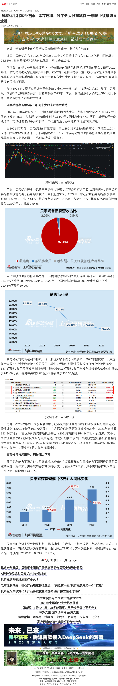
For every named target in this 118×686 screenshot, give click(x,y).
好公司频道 (27, 11)
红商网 (17, 11)
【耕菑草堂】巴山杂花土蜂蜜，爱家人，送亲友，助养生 (59, 668)
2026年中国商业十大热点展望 (59, 603)
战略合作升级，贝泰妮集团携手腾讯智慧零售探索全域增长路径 (42, 567)
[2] (55, 560)
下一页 (62, 560)
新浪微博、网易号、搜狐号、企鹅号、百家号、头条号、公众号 (59, 617)
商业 (88, 4)
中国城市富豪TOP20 (68, 598)
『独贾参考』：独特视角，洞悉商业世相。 (59, 648)
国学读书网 (59, 612)
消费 (93, 4)
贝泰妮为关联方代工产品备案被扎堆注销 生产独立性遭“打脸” (41, 591)
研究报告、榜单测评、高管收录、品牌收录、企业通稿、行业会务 (59, 676)
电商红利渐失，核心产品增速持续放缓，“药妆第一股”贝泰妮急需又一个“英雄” (52, 585)
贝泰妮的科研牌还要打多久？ (20, 579)
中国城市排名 (45, 598)
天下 (104, 4)
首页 (82, 4)
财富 (109, 4)
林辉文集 (45, 612)
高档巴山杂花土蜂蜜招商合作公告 (59, 621)
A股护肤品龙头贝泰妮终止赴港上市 (24, 573)
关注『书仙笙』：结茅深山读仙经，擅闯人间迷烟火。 (59, 672)
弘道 (114, 4)
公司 (98, 4)
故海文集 (73, 612)
